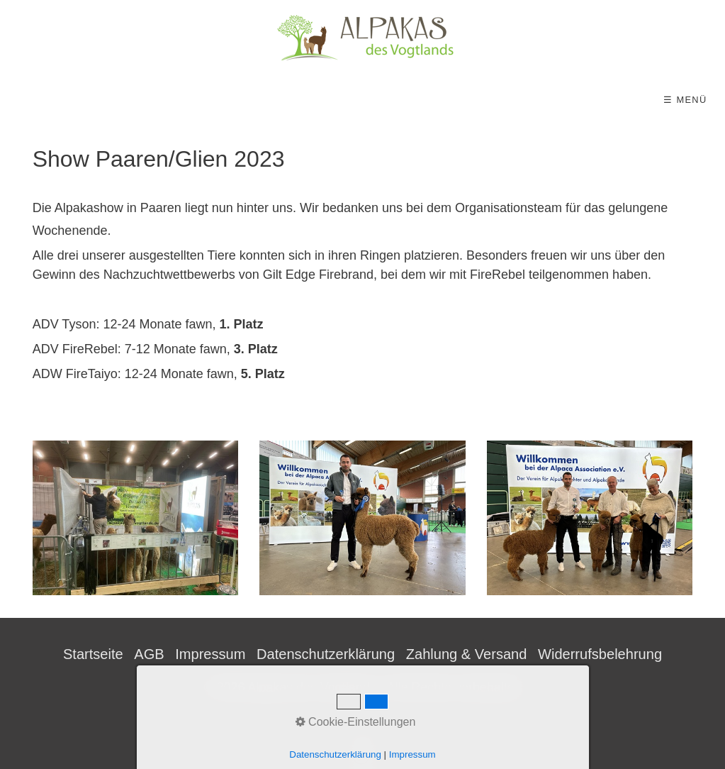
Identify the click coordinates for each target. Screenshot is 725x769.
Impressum (210, 654)
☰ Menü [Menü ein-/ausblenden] (685, 99)
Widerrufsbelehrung (600, 654)
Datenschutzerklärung (326, 654)
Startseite (93, 654)
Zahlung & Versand (466, 654)
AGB (149, 654)
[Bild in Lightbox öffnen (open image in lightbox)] (136, 518)
